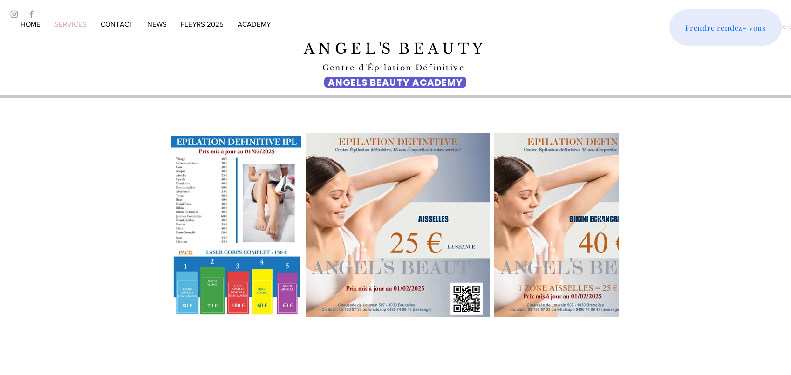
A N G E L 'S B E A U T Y (395, 48)
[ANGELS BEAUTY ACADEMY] (395, 82)
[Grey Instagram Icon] (14, 14)
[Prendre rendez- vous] (725, 27)
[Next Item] (602, 225)
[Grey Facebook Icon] (31, 14)
